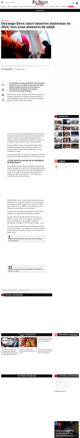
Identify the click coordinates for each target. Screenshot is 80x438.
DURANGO (3, 6)
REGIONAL (15, 6)
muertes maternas (24, 290)
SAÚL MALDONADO (7, 69)
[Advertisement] (26, 122)
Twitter (3, 91)
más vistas (62, 391)
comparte (3, 101)
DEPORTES (42, 6)
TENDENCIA (63, 116)
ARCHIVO (58, 6)
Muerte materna (5, 20)
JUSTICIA (9, 6)
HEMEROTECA (64, 6)
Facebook (3, 86)
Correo (3, 96)
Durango (40, 10)
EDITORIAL (36, 6)
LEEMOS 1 (71, 6)
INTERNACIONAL (28, 6)
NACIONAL (21, 6)
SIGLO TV (52, 6)
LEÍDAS (62, 161)
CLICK (47, 6)
